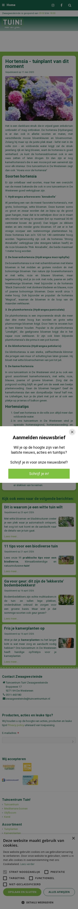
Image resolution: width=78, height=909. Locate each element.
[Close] (72, 432)
